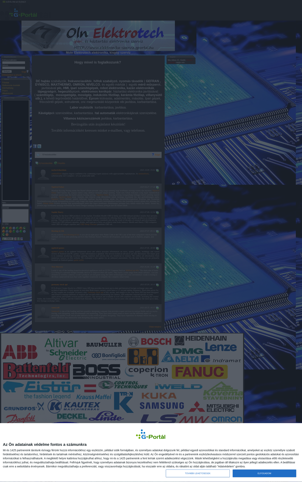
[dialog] (151, 452)
